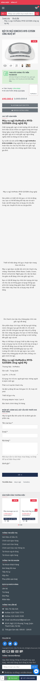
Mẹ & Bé (15, 18)
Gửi (19, 475)
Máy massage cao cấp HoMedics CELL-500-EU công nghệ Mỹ (11, 511)
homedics (26, 482)
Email (4, 432)
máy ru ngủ (17, 482)
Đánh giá (5, 463)
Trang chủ (6, 18)
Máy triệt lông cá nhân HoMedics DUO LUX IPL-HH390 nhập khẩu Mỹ (29, 511)
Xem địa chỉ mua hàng (21, 110)
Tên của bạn (7, 423)
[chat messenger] (35, 671)
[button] (36, 510)
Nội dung (5, 440)
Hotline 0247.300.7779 (21, 105)
